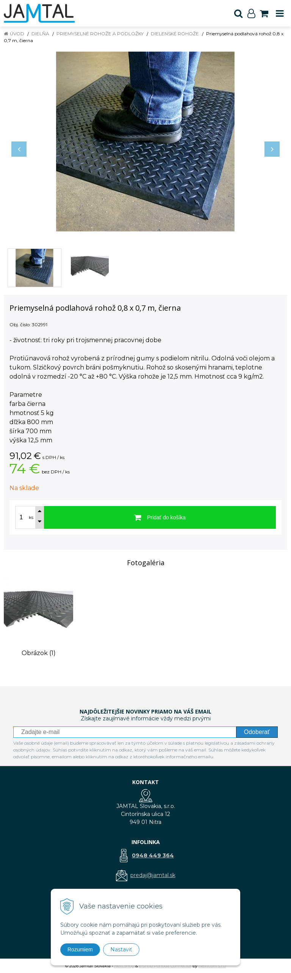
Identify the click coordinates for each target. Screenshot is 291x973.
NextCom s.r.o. (212, 965)
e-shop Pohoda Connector (165, 965)
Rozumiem (80, 949)
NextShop (124, 965)
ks (31, 517)
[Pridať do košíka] (160, 517)
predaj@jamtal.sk (152, 875)
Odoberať (257, 732)
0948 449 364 (153, 855)
